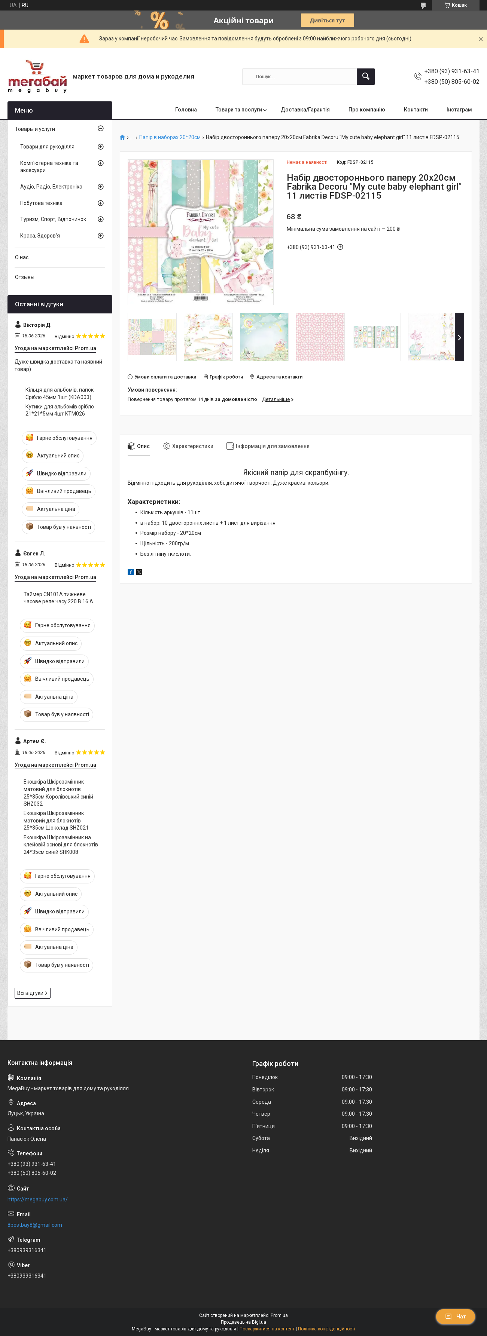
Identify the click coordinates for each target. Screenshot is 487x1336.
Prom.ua (279, 1315)
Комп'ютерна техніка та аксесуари (49, 167)
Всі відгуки (30, 993)
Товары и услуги (35, 129)
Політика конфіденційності (326, 1329)
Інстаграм (459, 110)
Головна (186, 110)
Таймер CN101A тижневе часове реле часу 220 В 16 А (58, 598)
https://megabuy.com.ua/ (37, 1199)
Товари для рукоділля (47, 147)
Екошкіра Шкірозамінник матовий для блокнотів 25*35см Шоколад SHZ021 (56, 820)
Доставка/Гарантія (305, 110)
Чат (455, 1316)
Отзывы (24, 277)
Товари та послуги (239, 110)
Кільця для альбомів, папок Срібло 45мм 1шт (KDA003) (59, 393)
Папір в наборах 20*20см (170, 137)
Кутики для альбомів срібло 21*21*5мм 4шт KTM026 (59, 410)
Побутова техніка (41, 203)
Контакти (416, 110)
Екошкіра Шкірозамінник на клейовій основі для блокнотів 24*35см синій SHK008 (61, 844)
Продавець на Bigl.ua (243, 1322)
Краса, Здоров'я (40, 236)
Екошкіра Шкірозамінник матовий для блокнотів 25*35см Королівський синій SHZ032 (58, 793)
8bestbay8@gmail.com (34, 1225)
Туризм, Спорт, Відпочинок (53, 219)
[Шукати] (366, 76)
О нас (21, 257)
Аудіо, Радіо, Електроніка (51, 187)
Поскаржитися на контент (267, 1329)
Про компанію (366, 110)
